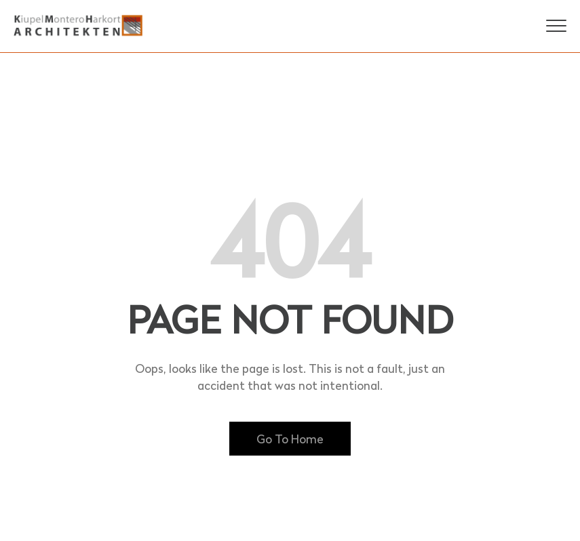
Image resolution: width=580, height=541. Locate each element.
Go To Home (290, 438)
